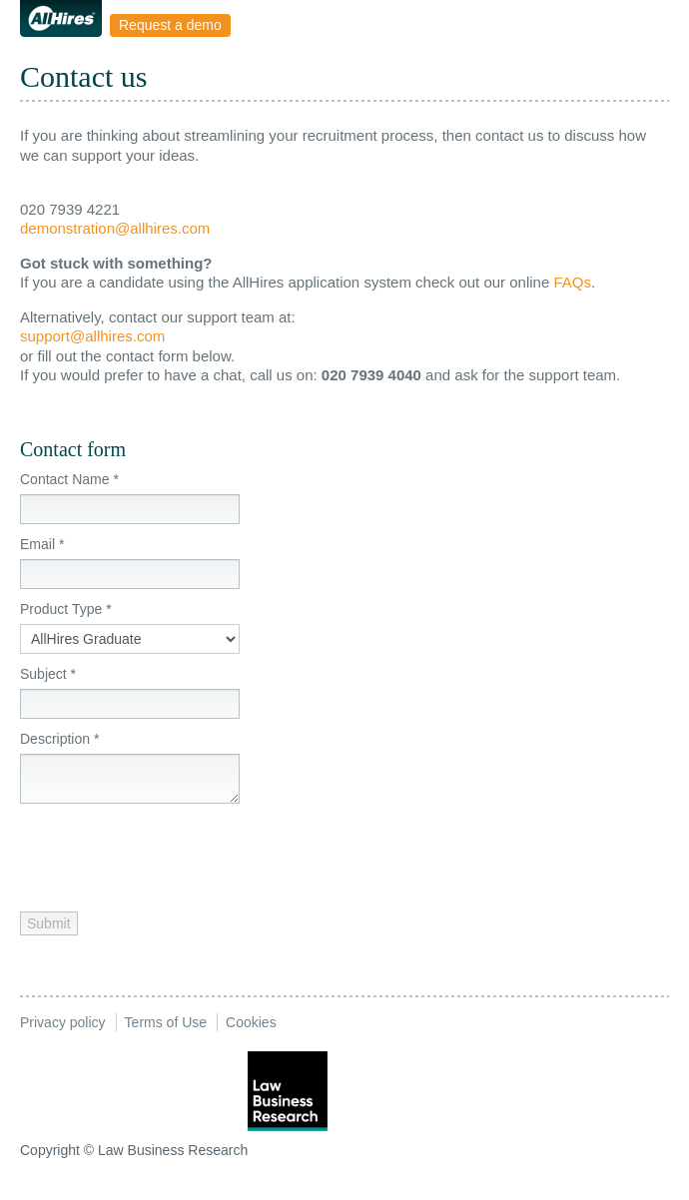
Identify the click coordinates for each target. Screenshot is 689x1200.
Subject (48, 674)
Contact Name (69, 479)
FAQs (572, 282)
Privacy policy (63, 1022)
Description (59, 739)
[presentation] (172, 853)
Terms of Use (166, 1022)
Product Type (66, 609)
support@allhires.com (92, 335)
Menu (253, 25)
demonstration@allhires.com (115, 228)
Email (42, 544)
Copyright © (57, 1150)
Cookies (251, 1022)
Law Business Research (173, 1150)
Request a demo (170, 25)
